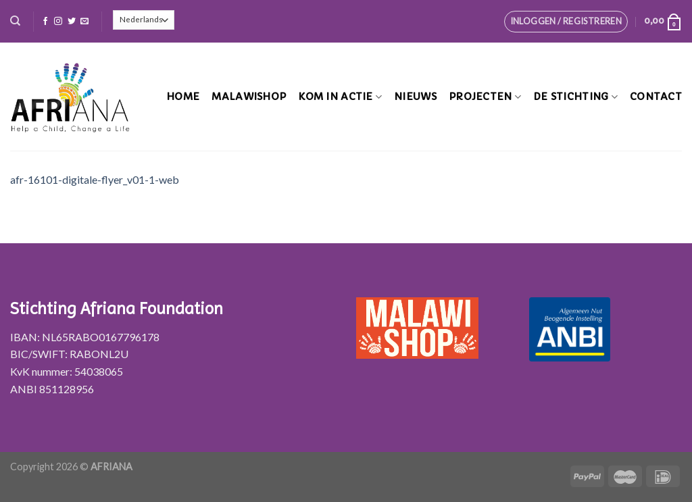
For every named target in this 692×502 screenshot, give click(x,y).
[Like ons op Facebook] (45, 21)
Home (182, 97)
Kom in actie (340, 97)
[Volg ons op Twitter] (72, 21)
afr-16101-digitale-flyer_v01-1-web (94, 179)
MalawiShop (249, 97)
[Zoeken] (15, 20)
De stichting (575, 97)
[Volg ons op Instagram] (58, 21)
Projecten (485, 97)
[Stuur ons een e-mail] (84, 21)
